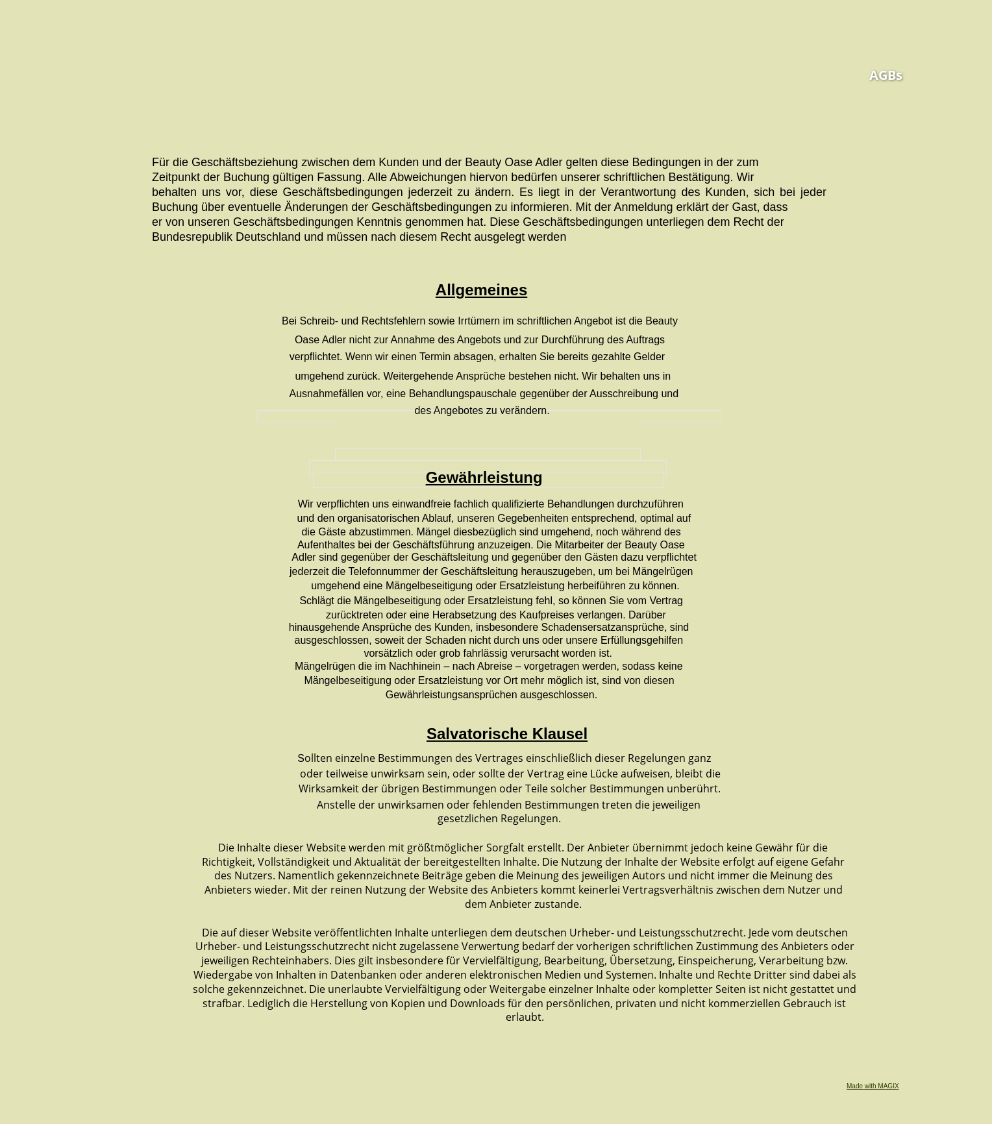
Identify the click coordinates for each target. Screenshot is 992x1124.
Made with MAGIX (873, 1086)
